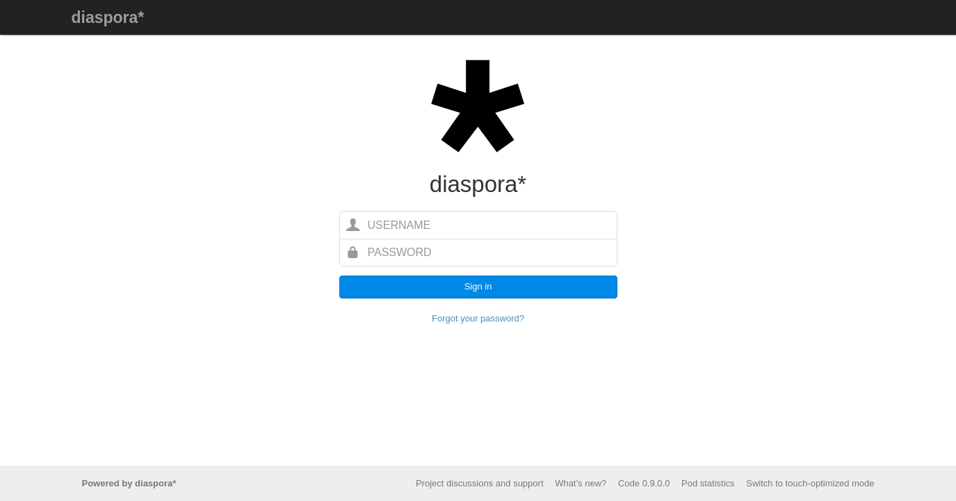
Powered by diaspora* (129, 483)
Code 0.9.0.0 (644, 483)
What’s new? (580, 483)
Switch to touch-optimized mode (810, 483)
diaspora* (108, 17)
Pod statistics (708, 483)
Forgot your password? (478, 318)
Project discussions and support (480, 483)
